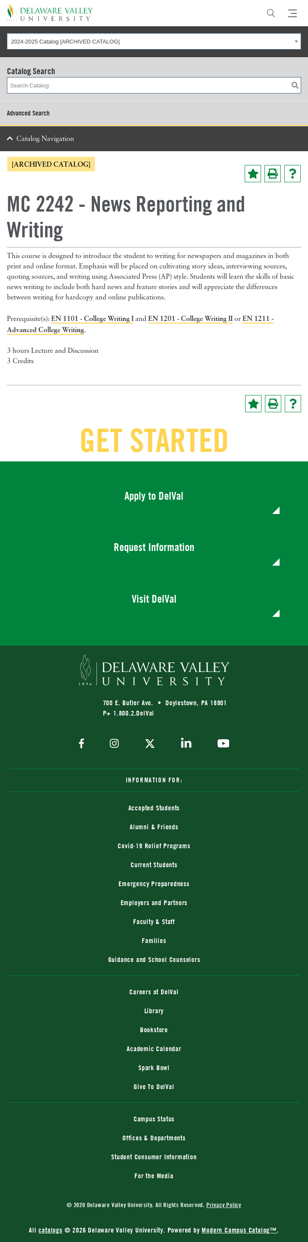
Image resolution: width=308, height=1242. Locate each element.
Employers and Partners (154, 902)
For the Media (153, 1175)
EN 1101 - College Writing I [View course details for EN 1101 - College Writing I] (92, 318)
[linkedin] (186, 744)
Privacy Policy (223, 1204)
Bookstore (154, 1029)
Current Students (154, 864)
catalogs (50, 1230)
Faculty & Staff (154, 921)
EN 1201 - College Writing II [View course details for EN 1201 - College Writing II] (190, 318)
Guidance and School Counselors (154, 959)
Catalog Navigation (45, 139)
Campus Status (154, 1118)
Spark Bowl (154, 1067)
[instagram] (114, 744)
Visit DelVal (154, 598)
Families (154, 940)
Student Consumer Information (153, 1156)
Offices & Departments (154, 1137)
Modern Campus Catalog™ (239, 1230)
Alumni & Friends (154, 826)
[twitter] (150, 744)
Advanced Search (28, 113)
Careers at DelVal (154, 991)
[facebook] (83, 744)
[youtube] (221, 744)
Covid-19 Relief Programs (154, 845)
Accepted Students (154, 807)
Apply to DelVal (154, 495)
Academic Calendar (154, 1048)
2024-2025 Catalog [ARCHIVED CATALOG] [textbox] (65, 41)
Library (154, 1010)
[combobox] (154, 41)
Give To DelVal (154, 1086)
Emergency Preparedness (154, 883)
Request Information (154, 547)
